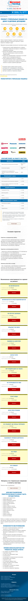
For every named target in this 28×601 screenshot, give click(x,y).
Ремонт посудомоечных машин (7, 579)
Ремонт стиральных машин (6, 576)
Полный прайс (14, 223)
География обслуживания (5, 583)
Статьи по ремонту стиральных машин (8, 584)
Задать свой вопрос (14, 488)
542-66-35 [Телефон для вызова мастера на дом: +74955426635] (14, 9)
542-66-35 (5, 592)
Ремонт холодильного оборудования (8, 577)
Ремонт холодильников (5, 578)
